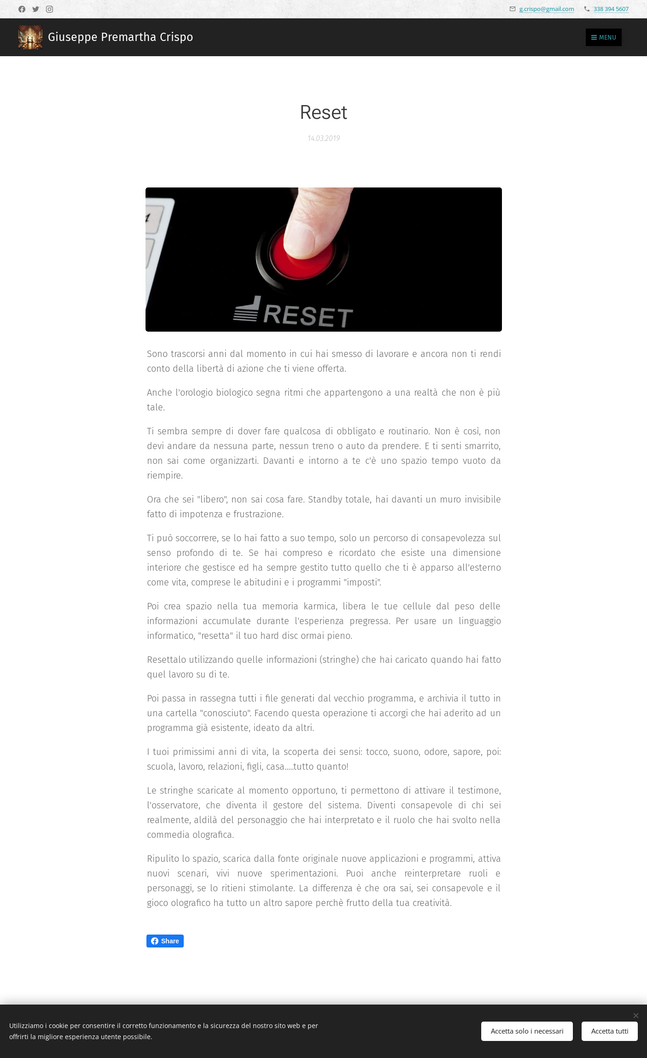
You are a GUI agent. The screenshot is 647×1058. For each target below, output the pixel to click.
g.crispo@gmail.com (546, 9)
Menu (603, 37)
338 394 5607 (611, 9)
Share (165, 941)
